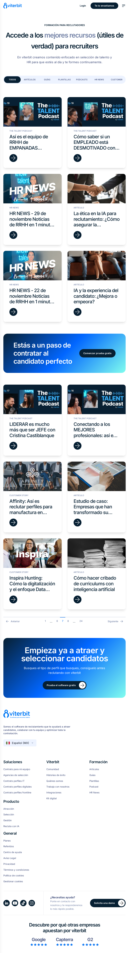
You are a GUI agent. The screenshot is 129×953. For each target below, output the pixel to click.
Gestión (7, 820)
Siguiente (116, 621)
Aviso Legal (9, 858)
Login (83, 5)
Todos (12, 79)
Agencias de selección (15, 775)
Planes (7, 840)
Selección (8, 814)
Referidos (8, 846)
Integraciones (53, 792)
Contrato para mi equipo (16, 769)
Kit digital (51, 798)
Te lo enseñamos (104, 5)
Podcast (93, 786)
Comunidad (52, 769)
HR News (99, 79)
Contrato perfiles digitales (17, 786)
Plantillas (64, 79)
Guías (47, 79)
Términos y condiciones (16, 869)
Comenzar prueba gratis (97, 353)
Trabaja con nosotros (57, 786)
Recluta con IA (11, 826)
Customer (116, 79)
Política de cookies (13, 875)
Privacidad (9, 864)
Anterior (12, 621)
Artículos (30, 79)
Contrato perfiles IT (14, 781)
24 (80, 621)
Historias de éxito (55, 775)
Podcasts (82, 79)
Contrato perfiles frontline (17, 792)
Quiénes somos (54, 781)
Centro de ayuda (12, 852)
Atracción (8, 808)
